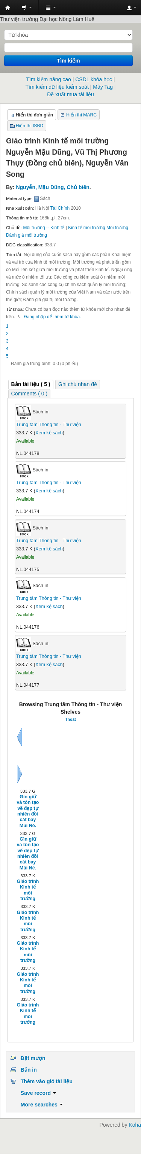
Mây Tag (103, 87)
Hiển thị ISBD (30, 125)
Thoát (70, 719)
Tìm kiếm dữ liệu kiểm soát (57, 87)
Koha (135, 1125)
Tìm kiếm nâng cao (48, 79)
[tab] (30, 384)
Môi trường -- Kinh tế (44, 227)
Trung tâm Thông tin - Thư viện (8, 7)
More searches (42, 1105)
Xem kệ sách (49, 432)
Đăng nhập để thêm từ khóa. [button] (52, 316)
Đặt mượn (33, 1058)
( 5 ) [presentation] (30, 384)
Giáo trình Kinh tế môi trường (28, 890)
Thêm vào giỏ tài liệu (47, 1081)
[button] (27, 7)
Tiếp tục (20, 774)
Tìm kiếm (68, 61)
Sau (20, 737)
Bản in (29, 1070)
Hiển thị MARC (81, 115)
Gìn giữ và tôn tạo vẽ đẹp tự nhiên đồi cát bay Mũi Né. (28, 811)
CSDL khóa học (93, 79)
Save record (38, 1093)
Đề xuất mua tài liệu (70, 94)
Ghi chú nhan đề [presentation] (77, 384)
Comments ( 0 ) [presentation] (29, 394)
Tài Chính (60, 208)
